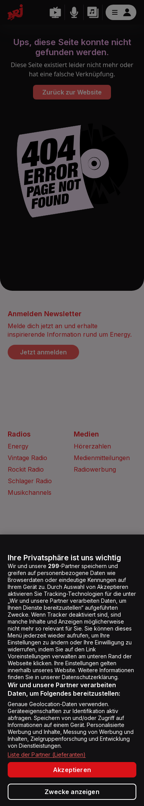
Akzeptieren (72, 770)
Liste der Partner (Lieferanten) (47, 754)
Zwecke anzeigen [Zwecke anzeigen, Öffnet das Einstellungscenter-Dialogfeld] (72, 792)
